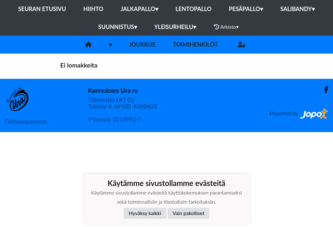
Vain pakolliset (189, 213)
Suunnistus (117, 26)
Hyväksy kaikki (145, 213)
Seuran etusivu (42, 8)
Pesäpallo (246, 8)
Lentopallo (193, 8)
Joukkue (142, 44)
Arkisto (226, 27)
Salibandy (297, 8)
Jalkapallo (139, 8)
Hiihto (93, 8)
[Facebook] (323, 89)
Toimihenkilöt (195, 44)
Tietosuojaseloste (26, 121)
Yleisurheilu (175, 26)
